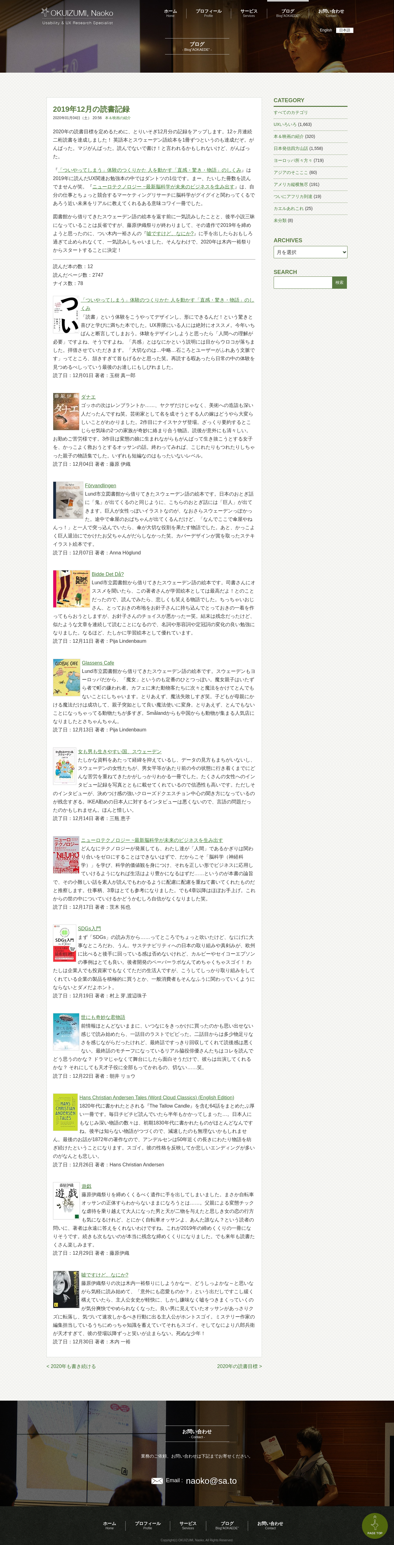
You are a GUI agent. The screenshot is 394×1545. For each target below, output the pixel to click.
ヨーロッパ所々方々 (293, 160)
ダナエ (88, 397)
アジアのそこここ (291, 172)
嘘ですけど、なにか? (170, 233)
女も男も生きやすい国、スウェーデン (120, 751)
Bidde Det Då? (108, 574)
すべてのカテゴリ (291, 112)
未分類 (280, 220)
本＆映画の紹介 (118, 118)
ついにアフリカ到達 (293, 196)
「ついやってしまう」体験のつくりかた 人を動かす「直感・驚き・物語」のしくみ (149, 170)
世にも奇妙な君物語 (103, 1017)
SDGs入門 (89, 928)
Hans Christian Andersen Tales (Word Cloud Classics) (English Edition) (156, 1097)
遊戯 (86, 1186)
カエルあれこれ (289, 208)
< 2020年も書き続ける (71, 1366)
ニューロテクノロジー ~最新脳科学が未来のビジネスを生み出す (163, 186)
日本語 (344, 30)
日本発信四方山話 (291, 148)
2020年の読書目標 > (239, 1366)
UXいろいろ (285, 124)
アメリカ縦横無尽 (291, 184)
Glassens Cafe (98, 663)
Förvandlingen (100, 485)
